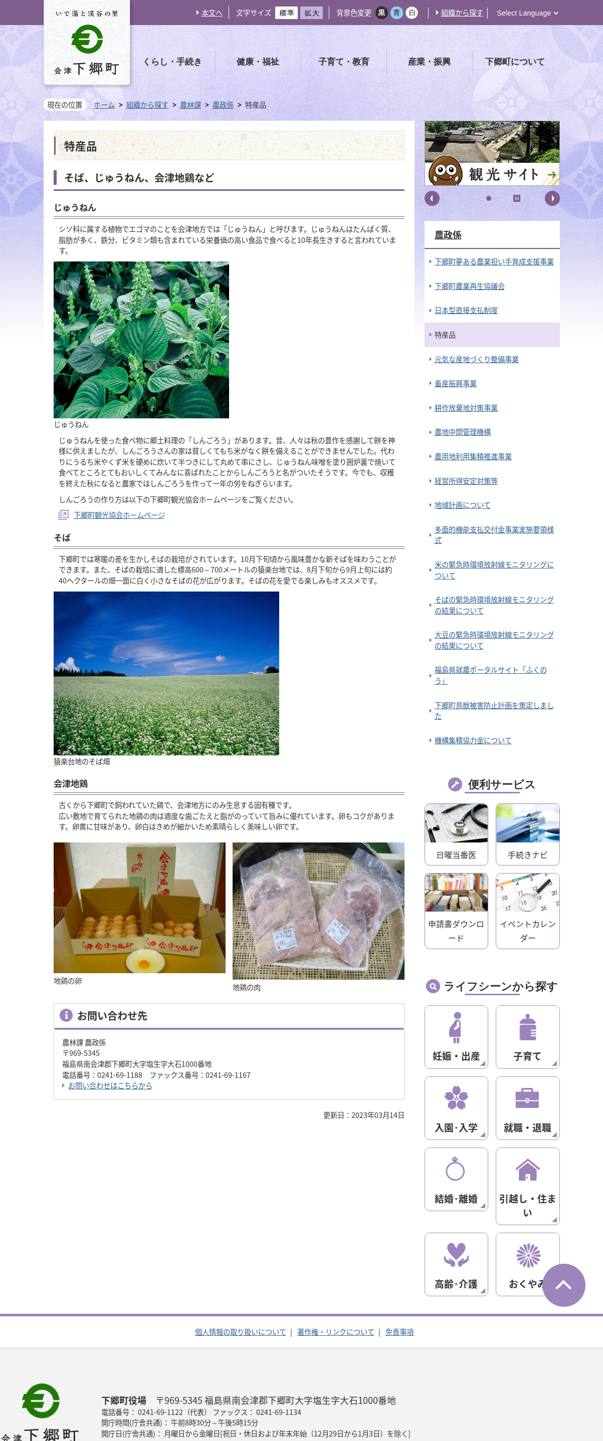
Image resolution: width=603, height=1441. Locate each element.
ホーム (104, 104)
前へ (432, 198)
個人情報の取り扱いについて (240, 1283)
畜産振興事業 (456, 383)
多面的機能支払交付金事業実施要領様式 (494, 535)
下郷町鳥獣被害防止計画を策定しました (494, 711)
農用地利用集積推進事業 (473, 456)
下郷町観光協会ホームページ (119, 514)
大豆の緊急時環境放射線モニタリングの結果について (494, 640)
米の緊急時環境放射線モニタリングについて (494, 570)
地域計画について (463, 504)
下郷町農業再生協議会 (470, 286)
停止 (516, 198)
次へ (552, 198)
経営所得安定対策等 (466, 480)
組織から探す (462, 12)
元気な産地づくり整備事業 (477, 359)
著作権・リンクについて (335, 1283)
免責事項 (399, 1283)
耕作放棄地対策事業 (466, 407)
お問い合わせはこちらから (110, 1085)
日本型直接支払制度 (466, 310)
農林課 (190, 105)
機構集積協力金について (473, 740)
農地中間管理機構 (463, 431)
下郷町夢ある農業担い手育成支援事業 (494, 261)
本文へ (212, 12)
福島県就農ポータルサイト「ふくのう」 (491, 675)
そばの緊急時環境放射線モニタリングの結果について (494, 605)
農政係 (223, 105)
